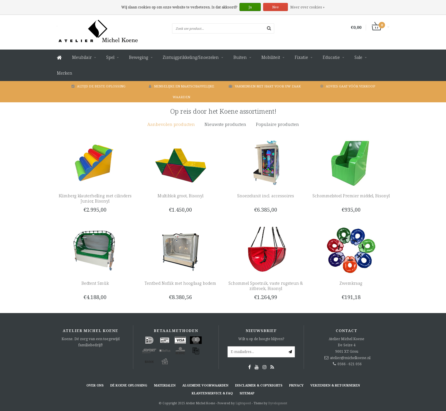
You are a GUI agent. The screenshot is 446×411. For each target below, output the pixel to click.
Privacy (296, 385)
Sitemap (246, 393)
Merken (64, 73)
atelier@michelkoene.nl (350, 357)
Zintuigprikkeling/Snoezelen (191, 57)
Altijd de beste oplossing (98, 86)
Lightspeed (243, 403)
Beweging (138, 57)
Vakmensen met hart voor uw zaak (265, 86)
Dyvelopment (277, 403)
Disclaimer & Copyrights (258, 385)
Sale (358, 57)
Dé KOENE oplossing (128, 385)
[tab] (171, 124)
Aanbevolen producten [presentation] (171, 124)
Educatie (331, 57)
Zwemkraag (351, 283)
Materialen (165, 385)
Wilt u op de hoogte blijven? (261, 338)
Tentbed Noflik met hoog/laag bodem (180, 283)
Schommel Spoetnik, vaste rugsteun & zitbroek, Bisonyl (265, 285)
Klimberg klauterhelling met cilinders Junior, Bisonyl (95, 198)
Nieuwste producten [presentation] (225, 124)
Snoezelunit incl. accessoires (265, 196)
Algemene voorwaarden (205, 385)
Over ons (95, 385)
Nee (275, 7)
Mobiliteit (270, 57)
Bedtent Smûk (95, 283)
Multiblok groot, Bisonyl (180, 196)
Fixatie (301, 57)
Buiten (240, 57)
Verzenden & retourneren (335, 385)
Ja (250, 7)
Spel (110, 57)
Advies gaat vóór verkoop (347, 86)
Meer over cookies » (307, 7)
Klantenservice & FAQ (212, 393)
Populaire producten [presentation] (277, 124)
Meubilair (82, 57)
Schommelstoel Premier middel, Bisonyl (351, 196)
